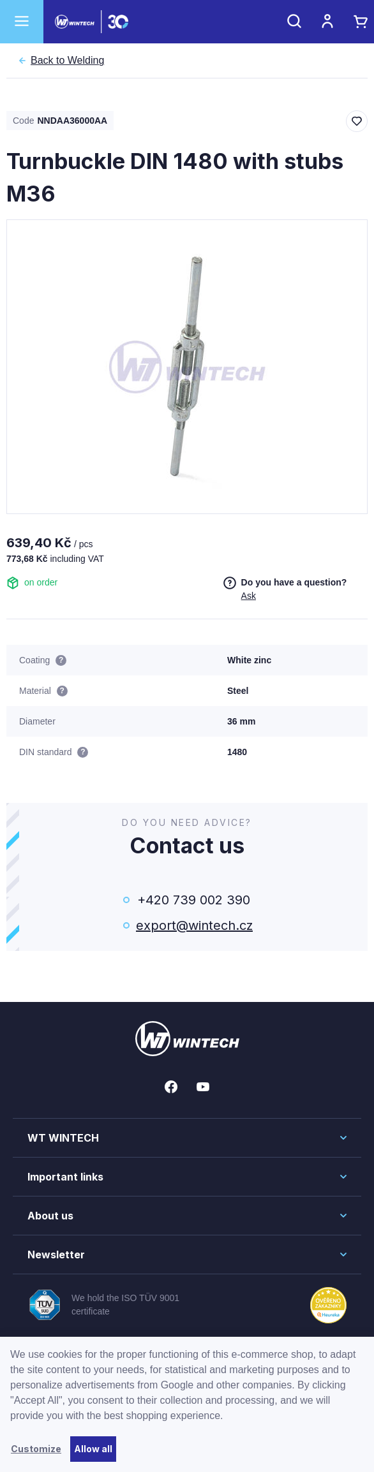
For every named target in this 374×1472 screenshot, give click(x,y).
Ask (248, 596)
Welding (67, 60)
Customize (36, 1448)
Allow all (93, 1448)
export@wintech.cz (193, 925)
